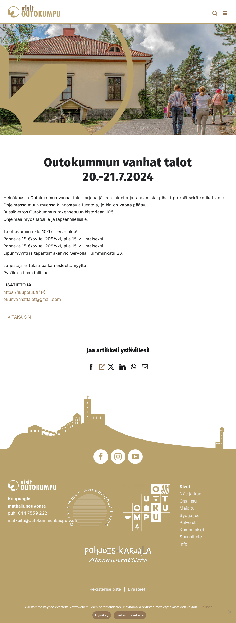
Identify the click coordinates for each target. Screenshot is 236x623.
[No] (229, 611)
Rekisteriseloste (105, 589)
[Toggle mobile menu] (225, 13)
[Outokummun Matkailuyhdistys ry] (89, 490)
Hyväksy (101, 615)
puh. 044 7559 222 (27, 513)
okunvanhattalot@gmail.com (32, 299)
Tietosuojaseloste (130, 615)
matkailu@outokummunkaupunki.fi (42, 520)
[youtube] (135, 456)
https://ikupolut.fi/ (24, 292)
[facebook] (100, 456)
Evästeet (136, 589)
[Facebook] (95, 366)
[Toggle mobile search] (214, 13)
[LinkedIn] (122, 366)
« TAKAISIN (19, 317)
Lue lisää (206, 607)
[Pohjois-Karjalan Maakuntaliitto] (118, 543)
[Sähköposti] (145, 366)
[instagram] (118, 456)
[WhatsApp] (133, 366)
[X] (111, 366)
